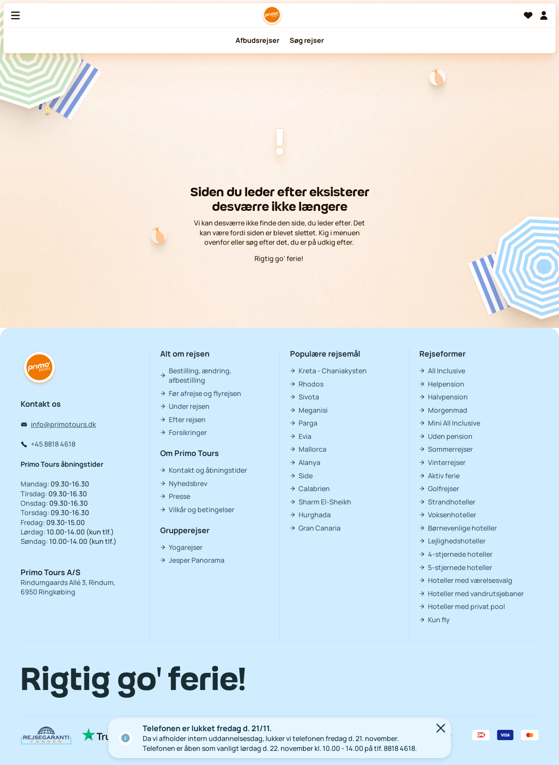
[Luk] (441, 729)
